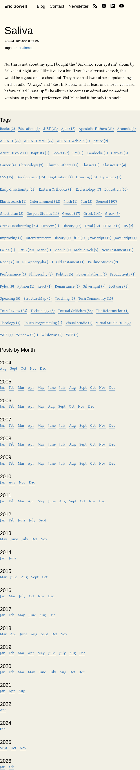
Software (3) (119, 286)
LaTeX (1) (7, 250)
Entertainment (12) (45, 201)
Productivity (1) (123, 274)
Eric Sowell (15, 6)
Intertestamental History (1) (48, 238)
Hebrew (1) (50, 226)
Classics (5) (91, 165)
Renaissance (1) (67, 286)
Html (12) (92, 226)
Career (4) (8, 165)
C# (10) (78, 153)
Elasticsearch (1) (13, 201)
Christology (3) (31, 165)
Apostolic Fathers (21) (96, 128)
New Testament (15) (117, 250)
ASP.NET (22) (10, 141)
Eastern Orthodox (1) (56, 189)
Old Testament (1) (70, 262)
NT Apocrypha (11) (37, 262)
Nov (33, 368)
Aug (3, 368)
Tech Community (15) (95, 298)
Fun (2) (86, 201)
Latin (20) (26, 250)
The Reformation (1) (112, 310)
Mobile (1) (62, 250)
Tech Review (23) (13, 310)
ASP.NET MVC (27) (39, 141)
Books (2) (7, 128)
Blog (41, 6)
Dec (43, 368)
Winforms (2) (52, 335)
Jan (2, 387)
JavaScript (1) (126, 238)
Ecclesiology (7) (88, 189)
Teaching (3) (65, 298)
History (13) (72, 226)
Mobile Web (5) (86, 250)
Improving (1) (11, 238)
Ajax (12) (68, 128)
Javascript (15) (99, 238)
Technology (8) (43, 310)
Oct (23, 368)
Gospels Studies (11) (43, 213)
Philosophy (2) (41, 274)
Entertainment (24, 48)
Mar (21, 387)
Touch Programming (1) (43, 323)
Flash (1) (70, 201)
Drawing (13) (86, 177)
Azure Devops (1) (14, 153)
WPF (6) (72, 335)
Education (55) (116, 189)
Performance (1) (13, 274)
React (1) (45, 286)
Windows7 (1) (27, 335)
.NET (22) (50, 128)
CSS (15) (6, 177)
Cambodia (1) (97, 153)
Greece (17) (71, 213)
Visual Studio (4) (79, 323)
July (62, 387)
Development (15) (30, 177)
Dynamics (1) (110, 177)
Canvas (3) (119, 153)
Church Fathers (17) (62, 165)
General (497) (106, 201)
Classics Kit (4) (114, 165)
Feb (11, 387)
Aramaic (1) (126, 128)
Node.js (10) (9, 262)
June (52, 387)
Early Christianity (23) (18, 189)
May (41, 387)
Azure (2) (100, 141)
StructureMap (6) (38, 298)
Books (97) (61, 153)
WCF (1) (6, 335)
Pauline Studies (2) (103, 262)
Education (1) (29, 128)
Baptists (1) (40, 153)
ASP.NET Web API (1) (73, 141)
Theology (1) (10, 323)
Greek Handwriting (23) (19, 226)
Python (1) (25, 286)
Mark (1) (44, 250)
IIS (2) (128, 226)
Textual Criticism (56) (75, 310)
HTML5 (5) (111, 226)
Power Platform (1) (91, 274)
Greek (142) (93, 213)
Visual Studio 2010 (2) (113, 323)
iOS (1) (79, 238)
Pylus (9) (7, 286)
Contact (57, 6)
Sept (13, 368)
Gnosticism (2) (11, 213)
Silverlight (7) (94, 286)
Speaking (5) (10, 298)
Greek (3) (112, 213)
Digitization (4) (60, 177)
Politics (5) (64, 274)
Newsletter (79, 6)
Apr (31, 387)
